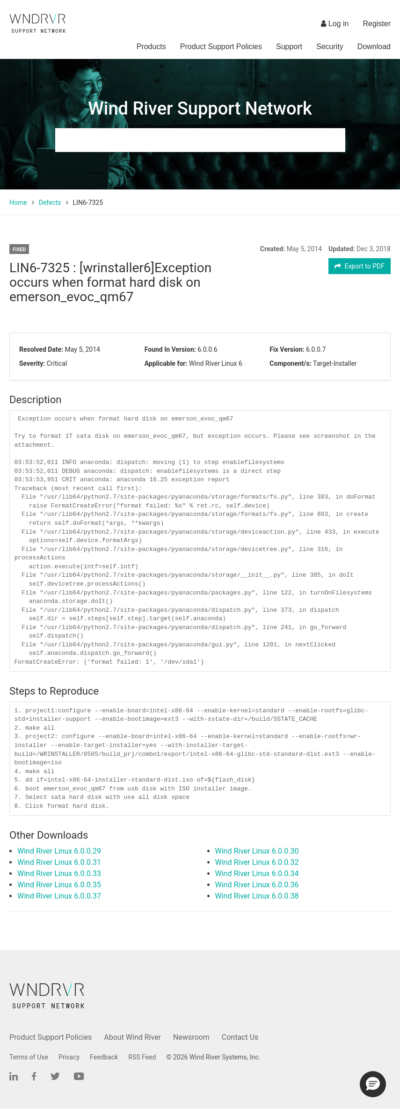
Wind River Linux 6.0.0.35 (59, 884)
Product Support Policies (221, 47)
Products (151, 47)
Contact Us (240, 1037)
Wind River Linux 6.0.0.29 (59, 851)
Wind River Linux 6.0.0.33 (59, 873)
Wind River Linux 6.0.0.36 (257, 884)
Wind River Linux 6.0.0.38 (257, 896)
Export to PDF (360, 266)
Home (18, 202)
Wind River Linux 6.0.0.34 (257, 873)
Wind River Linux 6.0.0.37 (59, 896)
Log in (335, 24)
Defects (50, 202)
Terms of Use (28, 1057)
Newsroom (191, 1037)
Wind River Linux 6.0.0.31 (59, 862)
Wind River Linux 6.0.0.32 (257, 862)
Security (329, 47)
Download (374, 47)
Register (377, 24)
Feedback (104, 1057)
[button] (373, 1084)
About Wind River (132, 1037)
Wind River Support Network (200, 108)
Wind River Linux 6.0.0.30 (257, 851)
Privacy (69, 1057)
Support (289, 47)
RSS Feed (142, 1057)
